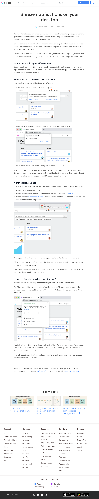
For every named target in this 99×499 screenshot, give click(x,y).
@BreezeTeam (43, 371)
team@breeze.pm (72, 371)
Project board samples (46, 437)
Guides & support (10, 437)
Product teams (64, 447)
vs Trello (25, 433)
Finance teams (64, 461)
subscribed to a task (36, 197)
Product (21, 3)
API (5, 461)
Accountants (64, 464)
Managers (62, 454)
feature (68, 194)
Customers (8, 457)
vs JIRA (25, 457)
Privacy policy (82, 443)
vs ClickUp (26, 443)
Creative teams (64, 437)
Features (33, 3)
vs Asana (25, 440)
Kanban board (46, 453)
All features (8, 454)
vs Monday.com (28, 447)
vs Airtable (26, 454)
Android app (8, 450)
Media (79, 437)
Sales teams (63, 440)
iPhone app (8, 447)
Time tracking (46, 456)
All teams (62, 471)
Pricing (62, 3)
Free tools (44, 466)
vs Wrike (25, 461)
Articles (43, 460)
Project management (48, 446)
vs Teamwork (27, 464)
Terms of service (83, 440)
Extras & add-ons (10, 440)
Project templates (47, 442)
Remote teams (64, 450)
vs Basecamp (27, 437)
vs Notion (26, 450)
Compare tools (46, 463)
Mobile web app (10, 443)
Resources (45, 3)
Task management (47, 449)
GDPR (79, 450)
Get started (84, 3)
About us (80, 433)
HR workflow (64, 467)
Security (80, 447)
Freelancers (63, 457)
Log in (94, 3)
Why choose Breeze (48, 433)
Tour (54, 3)
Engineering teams (66, 443)
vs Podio (25, 467)
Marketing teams (65, 433)
